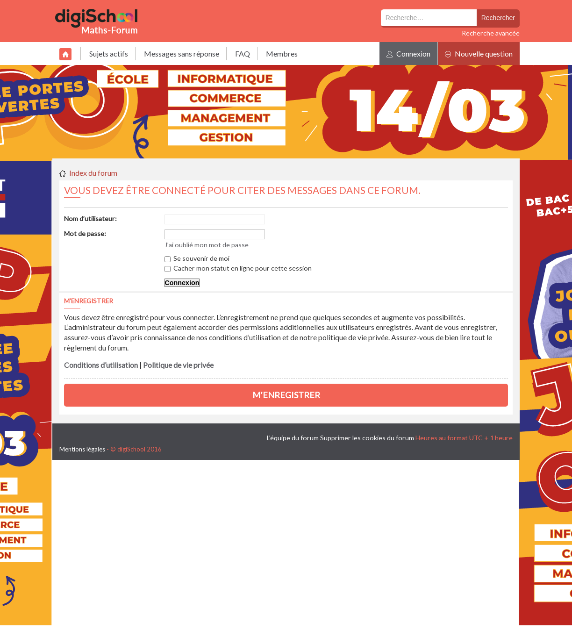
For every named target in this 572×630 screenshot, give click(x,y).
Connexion (408, 53)
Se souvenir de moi (196, 258)
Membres (282, 53)
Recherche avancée (491, 33)
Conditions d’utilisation (101, 365)
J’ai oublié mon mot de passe (206, 245)
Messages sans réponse (181, 53)
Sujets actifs (108, 53)
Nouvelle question (479, 53)
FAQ (242, 53)
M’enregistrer (286, 395)
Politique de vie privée (178, 365)
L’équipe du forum (293, 438)
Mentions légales (82, 449)
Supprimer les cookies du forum (367, 438)
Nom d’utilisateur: (90, 218)
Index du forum (93, 172)
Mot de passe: (85, 233)
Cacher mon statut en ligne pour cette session (238, 268)
